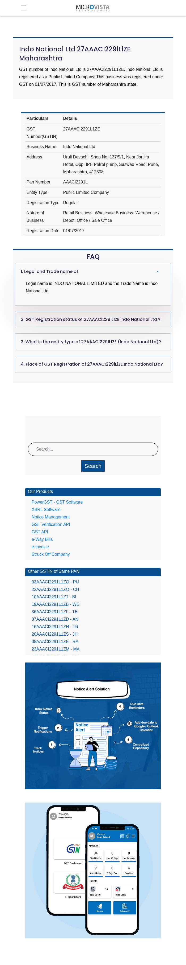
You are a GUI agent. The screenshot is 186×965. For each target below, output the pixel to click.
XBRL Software (46, 509)
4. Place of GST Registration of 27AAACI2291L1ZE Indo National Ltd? (92, 364)
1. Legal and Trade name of (49, 271)
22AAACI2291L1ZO (55, 589)
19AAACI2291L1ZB (55, 604)
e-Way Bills (42, 539)
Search (92, 466)
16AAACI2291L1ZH (55, 626)
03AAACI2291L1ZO (55, 582)
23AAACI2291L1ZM (56, 649)
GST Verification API (51, 524)
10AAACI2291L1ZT (54, 597)
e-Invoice (40, 547)
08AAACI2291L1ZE (55, 641)
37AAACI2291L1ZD (55, 619)
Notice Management (51, 517)
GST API (40, 532)
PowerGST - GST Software (57, 502)
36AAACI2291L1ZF (55, 612)
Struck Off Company (51, 554)
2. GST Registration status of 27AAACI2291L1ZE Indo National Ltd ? (90, 319)
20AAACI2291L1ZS (55, 634)
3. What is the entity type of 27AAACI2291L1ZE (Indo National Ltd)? (91, 342)
